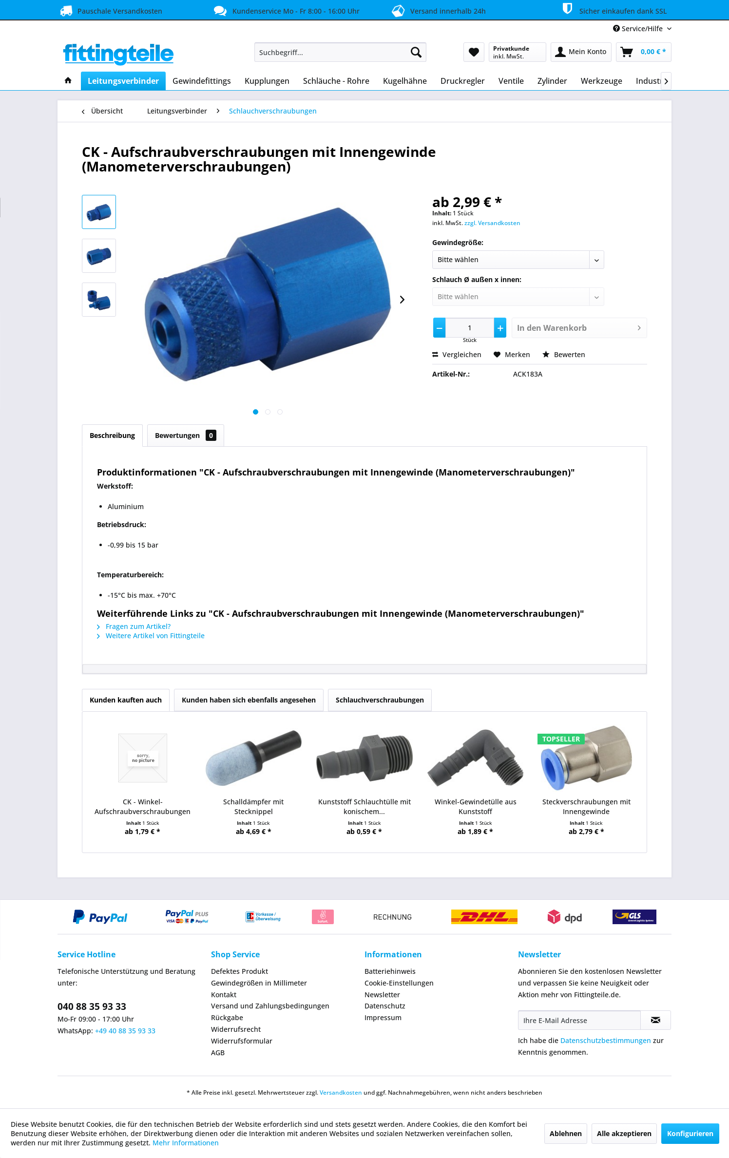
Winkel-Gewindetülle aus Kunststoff (476, 806)
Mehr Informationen (186, 1142)
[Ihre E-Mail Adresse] (579, 1020)
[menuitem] (340, 52)
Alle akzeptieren (624, 1133)
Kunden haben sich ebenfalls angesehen (249, 699)
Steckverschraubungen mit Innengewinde (586, 806)
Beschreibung (112, 435)
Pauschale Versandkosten (110, 10)
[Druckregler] (463, 81)
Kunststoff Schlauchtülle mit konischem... (364, 806)
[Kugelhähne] (405, 81)
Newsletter (382, 994)
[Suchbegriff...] (340, 52)
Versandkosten (341, 1092)
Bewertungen (185, 435)
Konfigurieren (690, 1133)
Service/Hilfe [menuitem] (639, 28)
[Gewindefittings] (202, 81)
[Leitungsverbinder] (123, 81)
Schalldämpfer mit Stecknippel (253, 806)
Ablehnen (566, 1133)
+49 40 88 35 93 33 (125, 1030)
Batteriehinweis (390, 971)
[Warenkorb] (643, 52)
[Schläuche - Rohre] (336, 81)
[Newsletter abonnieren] (655, 1020)
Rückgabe (227, 1017)
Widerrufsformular (241, 1040)
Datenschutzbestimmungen (605, 1040)
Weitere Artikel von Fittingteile (151, 635)
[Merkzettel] (473, 52)
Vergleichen (456, 354)
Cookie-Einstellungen (399, 982)
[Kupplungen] (267, 81)
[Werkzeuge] (601, 81)
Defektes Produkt (239, 971)
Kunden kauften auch (126, 699)
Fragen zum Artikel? (134, 626)
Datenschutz (384, 1005)
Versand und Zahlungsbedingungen (270, 1005)
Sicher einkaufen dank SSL (612, 9)
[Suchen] (416, 52)
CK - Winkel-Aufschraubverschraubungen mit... (143, 806)
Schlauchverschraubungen (380, 699)
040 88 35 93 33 (92, 1006)
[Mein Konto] (581, 52)
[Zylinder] (552, 81)
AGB (218, 1052)
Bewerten (563, 354)
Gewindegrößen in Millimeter (259, 982)
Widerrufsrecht (236, 1029)
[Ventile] (511, 81)
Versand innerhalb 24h (437, 10)
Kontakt (223, 994)
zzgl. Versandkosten (492, 223)
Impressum (383, 1017)
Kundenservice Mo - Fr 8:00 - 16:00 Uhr (285, 10)
